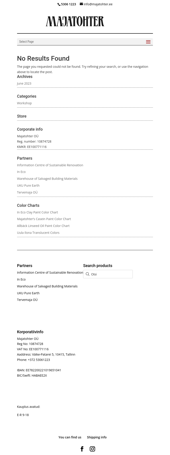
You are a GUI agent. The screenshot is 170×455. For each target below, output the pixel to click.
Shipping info (97, 437)
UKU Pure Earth (28, 185)
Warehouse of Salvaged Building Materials (47, 178)
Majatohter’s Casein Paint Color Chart (44, 219)
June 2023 (24, 83)
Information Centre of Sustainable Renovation (50, 165)
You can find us (70, 437)
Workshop (24, 103)
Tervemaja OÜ (27, 192)
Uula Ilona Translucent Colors (38, 232)
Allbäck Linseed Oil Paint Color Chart (43, 226)
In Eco (21, 172)
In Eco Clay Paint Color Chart (37, 212)
